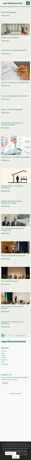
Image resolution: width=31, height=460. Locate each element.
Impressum (4, 359)
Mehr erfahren (21, 453)
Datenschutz (4, 364)
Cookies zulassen (10, 453)
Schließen (15, 456)
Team (2, 353)
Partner (3, 355)
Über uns (3, 351)
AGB (2, 362)
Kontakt (3, 357)
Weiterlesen (5, 15)
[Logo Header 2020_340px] (12, 3)
